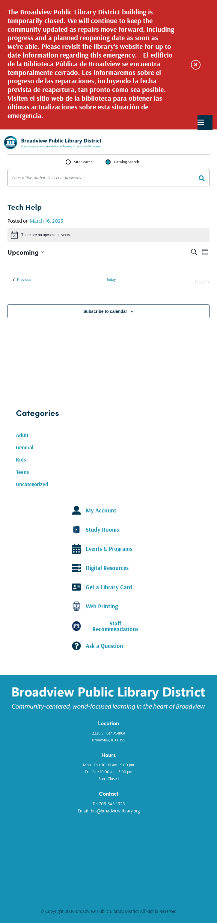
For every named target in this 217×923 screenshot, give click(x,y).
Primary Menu (201, 122)
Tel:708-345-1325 (109, 803)
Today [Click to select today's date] (111, 279)
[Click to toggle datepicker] (25, 252)
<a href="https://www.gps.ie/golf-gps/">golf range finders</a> (108, 856)
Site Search (83, 161)
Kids (21, 459)
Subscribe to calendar (105, 311)
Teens (22, 471)
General (25, 447)
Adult (22, 435)
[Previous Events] (22, 279)
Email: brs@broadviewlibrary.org (109, 811)
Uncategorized (32, 484)
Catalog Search (126, 161)
